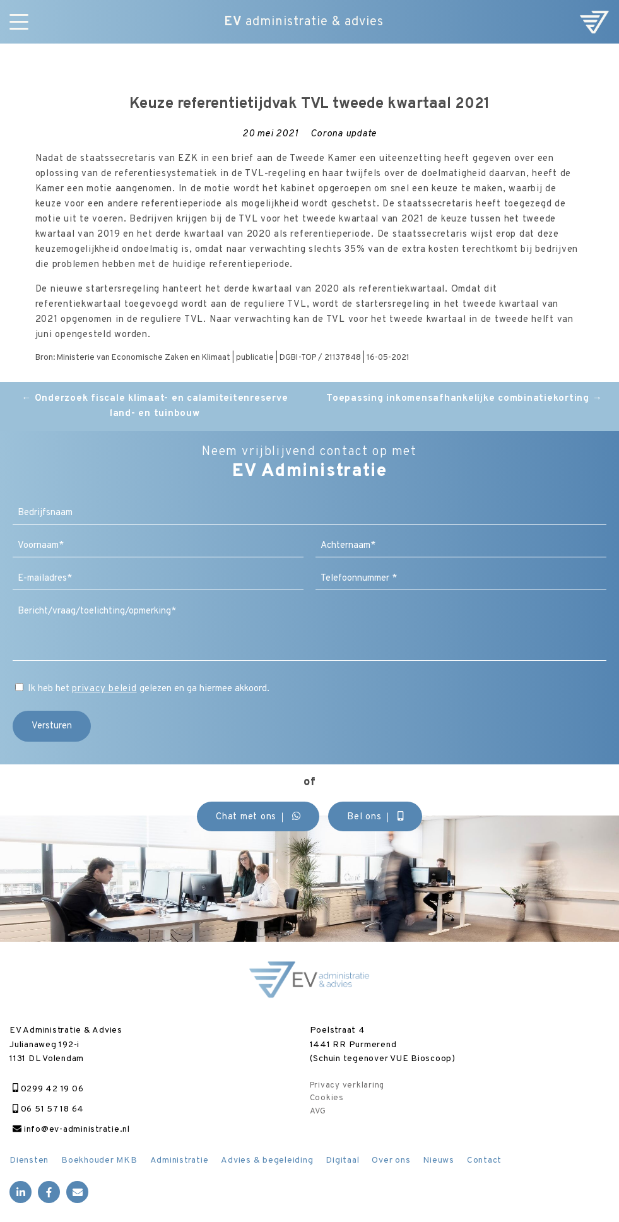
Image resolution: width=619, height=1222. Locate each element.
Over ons (391, 1160)
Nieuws (438, 1160)
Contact (484, 1160)
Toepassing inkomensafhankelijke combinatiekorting (464, 399)
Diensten (29, 1160)
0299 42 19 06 (48, 1089)
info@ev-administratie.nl (71, 1129)
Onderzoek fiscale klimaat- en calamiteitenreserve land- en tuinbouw (154, 406)
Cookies (327, 1098)
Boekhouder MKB (99, 1160)
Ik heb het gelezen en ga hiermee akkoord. (148, 689)
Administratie (179, 1160)
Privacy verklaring (347, 1086)
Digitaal (342, 1160)
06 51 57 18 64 (48, 1109)
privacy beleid (104, 689)
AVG (318, 1111)
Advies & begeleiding (267, 1160)
